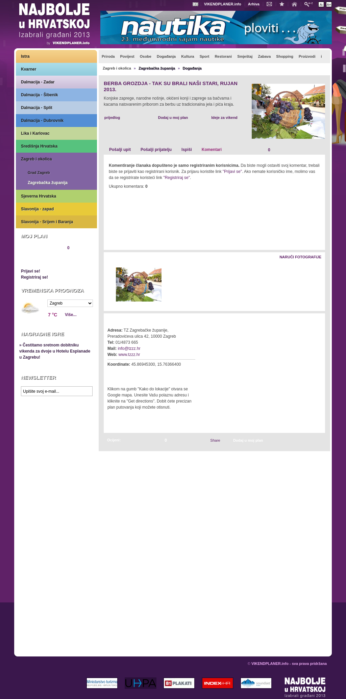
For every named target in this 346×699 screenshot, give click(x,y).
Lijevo (109, 285)
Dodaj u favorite (283, 3)
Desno (317, 285)
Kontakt (271, 3)
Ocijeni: (114, 440)
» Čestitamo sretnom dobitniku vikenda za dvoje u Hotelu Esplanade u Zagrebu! (54, 351)
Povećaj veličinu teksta (329, 4)
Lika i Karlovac (35, 133)
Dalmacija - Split (36, 107)
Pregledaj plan (41, 259)
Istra (25, 56)
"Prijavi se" (232, 171)
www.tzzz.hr (129, 354)
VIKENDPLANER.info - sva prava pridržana (289, 664)
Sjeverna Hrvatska (38, 196)
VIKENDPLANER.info (222, 4)
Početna (296, 3)
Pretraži (310, 4)
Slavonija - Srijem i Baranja (47, 221)
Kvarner (28, 69)
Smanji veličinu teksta (321, 4)
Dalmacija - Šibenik (39, 95)
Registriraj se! (34, 277)
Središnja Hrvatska (39, 146)
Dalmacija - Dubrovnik (42, 120)
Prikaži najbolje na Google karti (56, 439)
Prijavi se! (30, 271)
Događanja (191, 68)
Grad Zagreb (39, 173)
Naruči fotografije (300, 257)
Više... (70, 314)
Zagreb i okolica (36, 159)
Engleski (196, 4)
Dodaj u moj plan (173, 117)
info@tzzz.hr (129, 348)
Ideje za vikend (224, 117)
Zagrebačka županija (48, 182)
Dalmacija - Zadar (37, 82)
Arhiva (254, 4)
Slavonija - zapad (37, 209)
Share (215, 440)
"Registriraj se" (176, 177)
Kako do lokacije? (128, 373)
